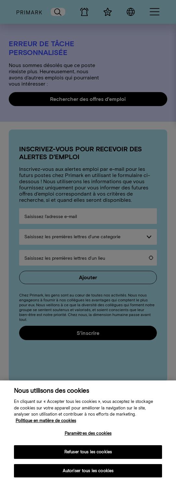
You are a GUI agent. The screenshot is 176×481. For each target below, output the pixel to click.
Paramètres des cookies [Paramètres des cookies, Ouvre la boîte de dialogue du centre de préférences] (88, 437)
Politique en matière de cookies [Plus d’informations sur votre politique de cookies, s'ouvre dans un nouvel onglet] (46, 424)
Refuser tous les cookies (88, 455)
